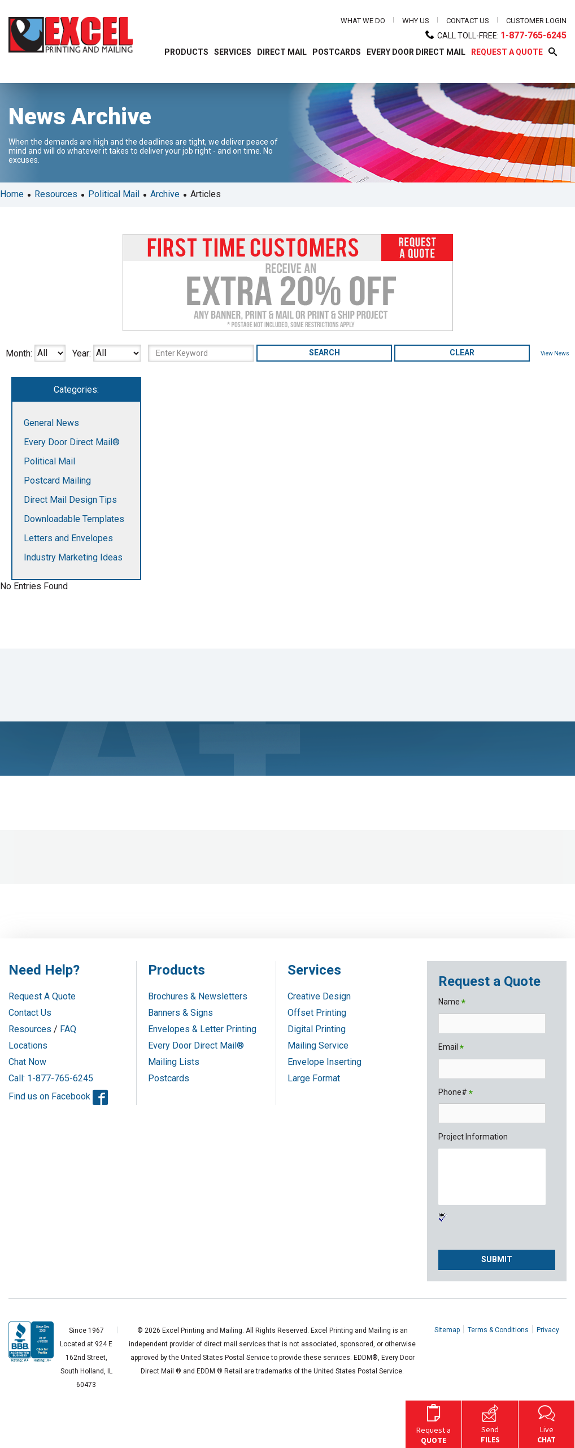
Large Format (314, 1078)
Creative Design (319, 996)
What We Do (363, 20)
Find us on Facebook (58, 1096)
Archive (165, 194)
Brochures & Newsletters (197, 996)
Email (451, 1047)
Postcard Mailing (57, 480)
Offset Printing (317, 1012)
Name (451, 1002)
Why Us (415, 20)
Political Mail (114, 194)
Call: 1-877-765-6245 (50, 1078)
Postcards (168, 1078)
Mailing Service (318, 1045)
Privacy (548, 1330)
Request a (433, 1423)
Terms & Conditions (498, 1330)
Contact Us (467, 20)
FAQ (68, 1029)
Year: (81, 352)
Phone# (455, 1093)
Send (490, 1423)
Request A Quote (42, 996)
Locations (27, 1045)
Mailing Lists (173, 1061)
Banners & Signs (180, 1012)
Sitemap (447, 1330)
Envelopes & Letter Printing (202, 1029)
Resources (55, 194)
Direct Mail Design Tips (70, 499)
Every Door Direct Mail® (72, 442)
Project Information (473, 1136)
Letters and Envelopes (68, 538)
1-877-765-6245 (533, 35)
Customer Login (536, 20)
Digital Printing (317, 1029)
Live (546, 1423)
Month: (19, 352)
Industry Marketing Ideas (73, 557)
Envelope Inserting (324, 1061)
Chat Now (27, 1061)
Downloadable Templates (74, 519)
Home (12, 194)
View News (555, 353)
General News (51, 423)
